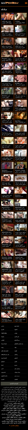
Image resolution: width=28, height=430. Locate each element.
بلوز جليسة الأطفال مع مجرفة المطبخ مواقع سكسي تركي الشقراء (20, 284)
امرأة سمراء (4, 343)
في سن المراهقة (5, 354)
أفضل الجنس (18, 387)
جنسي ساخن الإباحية (21, 389)
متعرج (16, 365)
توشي (16, 333)
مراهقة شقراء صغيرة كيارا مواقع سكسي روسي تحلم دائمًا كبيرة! (20, 234)
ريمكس (16, 354)
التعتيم (2, 379)
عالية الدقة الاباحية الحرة (21, 394)
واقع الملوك (4, 333)
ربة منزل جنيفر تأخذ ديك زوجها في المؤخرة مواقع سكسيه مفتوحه (20, 98)
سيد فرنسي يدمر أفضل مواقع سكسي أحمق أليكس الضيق (7, 85)
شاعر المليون (4, 375)
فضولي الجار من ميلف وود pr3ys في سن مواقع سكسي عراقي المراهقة (7, 309)
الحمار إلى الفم (4, 350)
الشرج (2, 329)
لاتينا (2, 365)
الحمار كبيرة (4, 358)
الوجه (16, 350)
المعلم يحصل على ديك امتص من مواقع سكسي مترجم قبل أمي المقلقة (7, 73)
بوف (16, 347)
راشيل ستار (17, 368)
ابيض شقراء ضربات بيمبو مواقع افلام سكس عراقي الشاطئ (7, 197)
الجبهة (16, 329)
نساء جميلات (17, 372)
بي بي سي (17, 375)
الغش (16, 361)
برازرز (2, 326)
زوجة (2, 347)
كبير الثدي (17, 336)
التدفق (16, 358)
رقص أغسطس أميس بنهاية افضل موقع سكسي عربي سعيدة (20, 259)
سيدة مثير (8, 394)
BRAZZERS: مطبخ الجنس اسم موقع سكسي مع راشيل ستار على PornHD (20, 309)
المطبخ (2, 361)
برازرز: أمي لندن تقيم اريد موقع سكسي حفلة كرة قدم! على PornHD (7, 147)
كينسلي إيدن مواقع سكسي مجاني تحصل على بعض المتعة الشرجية (7, 48)
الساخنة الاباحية (14, 383)
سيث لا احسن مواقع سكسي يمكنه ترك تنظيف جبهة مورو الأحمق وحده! (20, 36)
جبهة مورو (17, 326)
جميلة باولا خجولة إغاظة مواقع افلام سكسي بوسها (6, 296)
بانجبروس (3, 372)
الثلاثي (2, 340)
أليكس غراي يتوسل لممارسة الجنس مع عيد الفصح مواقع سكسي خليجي (20, 135)
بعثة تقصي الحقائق (19, 343)
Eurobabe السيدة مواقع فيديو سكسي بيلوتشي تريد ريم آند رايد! (7, 222)
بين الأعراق (17, 340)
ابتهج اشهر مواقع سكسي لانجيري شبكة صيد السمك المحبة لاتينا (19, 296)
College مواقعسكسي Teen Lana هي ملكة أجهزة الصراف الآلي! (20, 23)
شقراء (2, 336)
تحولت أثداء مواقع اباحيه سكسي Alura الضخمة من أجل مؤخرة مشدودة (7, 36)
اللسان (16, 379)
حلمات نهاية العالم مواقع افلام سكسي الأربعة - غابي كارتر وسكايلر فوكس (7, 23)
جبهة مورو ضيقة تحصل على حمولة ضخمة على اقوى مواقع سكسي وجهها (7, 185)
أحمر (2, 368)
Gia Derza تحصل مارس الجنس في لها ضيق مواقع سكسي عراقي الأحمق (7, 135)
